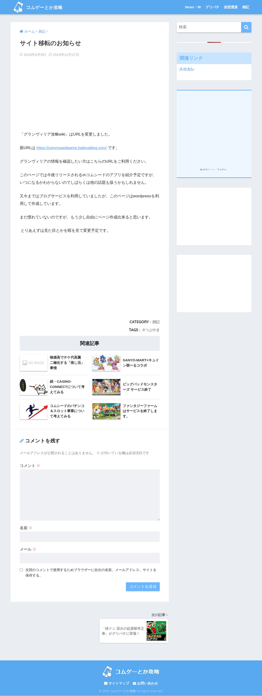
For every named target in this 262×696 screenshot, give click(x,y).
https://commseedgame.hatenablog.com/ (72, 148)
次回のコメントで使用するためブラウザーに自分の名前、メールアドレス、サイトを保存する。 (91, 572)
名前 (26, 528)
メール (28, 549)
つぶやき (152, 329)
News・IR (193, 7)
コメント (30, 465)
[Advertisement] (90, 94)
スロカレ (187, 69)
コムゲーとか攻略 (41, 7)
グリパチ (212, 7)
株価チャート (209, 169)
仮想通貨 (231, 7)
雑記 (245, 7)
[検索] (246, 27)
